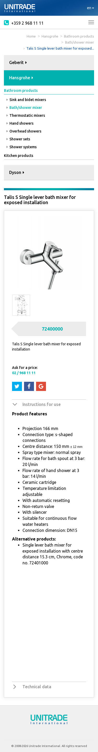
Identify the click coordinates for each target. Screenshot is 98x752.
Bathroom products (79, 36)
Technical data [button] (36, 686)
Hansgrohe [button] (21, 77)
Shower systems (22, 147)
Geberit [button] (18, 62)
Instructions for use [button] (41, 404)
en (90, 8)
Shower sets (18, 139)
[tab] (49, 63)
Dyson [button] (16, 172)
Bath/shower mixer (79, 42)
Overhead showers (24, 131)
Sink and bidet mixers (26, 100)
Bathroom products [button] (21, 90)
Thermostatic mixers (26, 115)
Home (31, 36)
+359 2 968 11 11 (24, 22)
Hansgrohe (50, 36)
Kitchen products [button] (18, 155)
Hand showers (20, 123)
